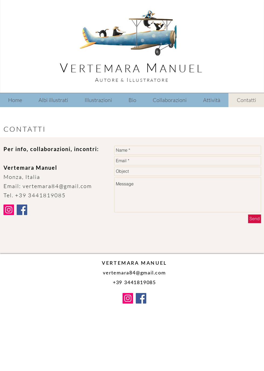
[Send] (254, 219)
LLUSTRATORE (149, 80)
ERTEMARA (108, 68)
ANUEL (182, 68)
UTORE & (113, 80)
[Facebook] (22, 210)
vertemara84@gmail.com (57, 186)
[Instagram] (9, 210)
